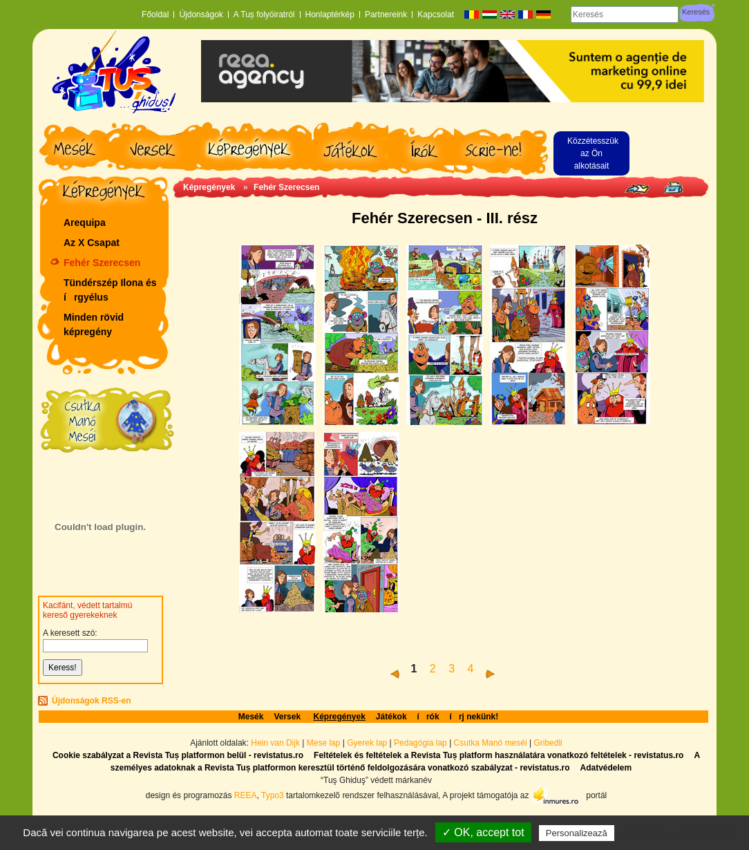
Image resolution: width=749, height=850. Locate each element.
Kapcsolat (435, 14)
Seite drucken (673, 187)
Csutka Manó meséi (491, 743)
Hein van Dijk (275, 743)
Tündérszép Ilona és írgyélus (110, 290)
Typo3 (272, 795)
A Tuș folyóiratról (264, 14)
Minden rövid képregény (94, 324)
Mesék (251, 716)
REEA (245, 795)
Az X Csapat (92, 242)
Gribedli (547, 743)
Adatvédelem (606, 768)
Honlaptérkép (329, 14)
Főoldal (155, 14)
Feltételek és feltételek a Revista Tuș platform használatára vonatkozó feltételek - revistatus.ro (498, 755)
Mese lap (324, 743)
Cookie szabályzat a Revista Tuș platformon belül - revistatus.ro (178, 755)
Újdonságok (200, 14)
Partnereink (386, 14)
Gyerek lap (368, 743)
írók (428, 716)
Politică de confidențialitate (678, 832)
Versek (288, 716)
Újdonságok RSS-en (91, 701)
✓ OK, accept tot (483, 832)
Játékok (391, 716)
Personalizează (576, 833)
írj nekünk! (474, 716)
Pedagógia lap (421, 743)
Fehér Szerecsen (102, 262)
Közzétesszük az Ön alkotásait (592, 153)
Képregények (209, 187)
